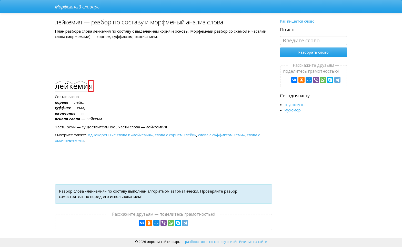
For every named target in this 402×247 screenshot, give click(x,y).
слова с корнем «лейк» (175, 134)
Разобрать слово (313, 52)
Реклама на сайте (253, 241)
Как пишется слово (297, 21)
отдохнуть (295, 104)
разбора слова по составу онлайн (211, 241)
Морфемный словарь (77, 7)
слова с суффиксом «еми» (221, 134)
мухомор (293, 109)
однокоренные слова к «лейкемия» (120, 134)
